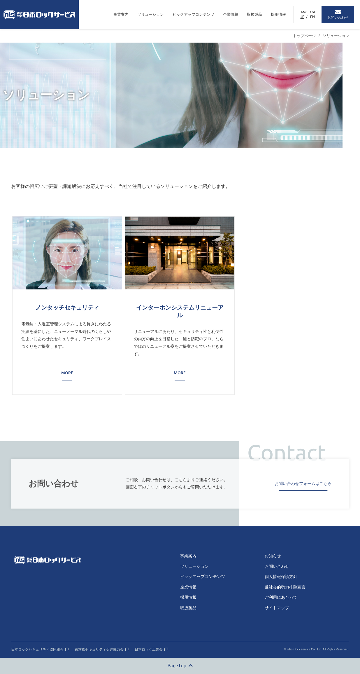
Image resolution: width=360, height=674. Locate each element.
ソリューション (150, 14)
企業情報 (230, 14)
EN (312, 17)
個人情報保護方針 (281, 576)
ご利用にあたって (281, 597)
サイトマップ (277, 607)
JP (302, 17)
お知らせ (273, 555)
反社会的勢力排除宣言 (285, 587)
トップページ (304, 36)
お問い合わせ (277, 566)
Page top (180, 665)
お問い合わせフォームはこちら (303, 483)
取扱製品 (254, 14)
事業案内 (121, 14)
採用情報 (278, 14)
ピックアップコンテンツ (193, 14)
